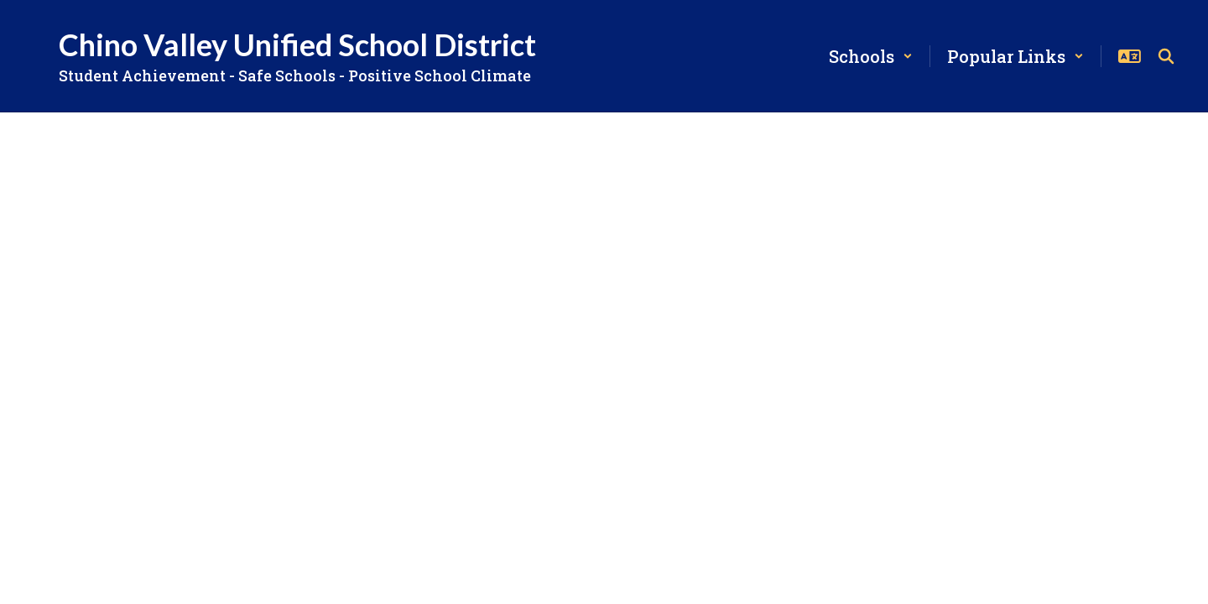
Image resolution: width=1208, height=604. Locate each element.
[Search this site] (1166, 56)
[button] (871, 56)
